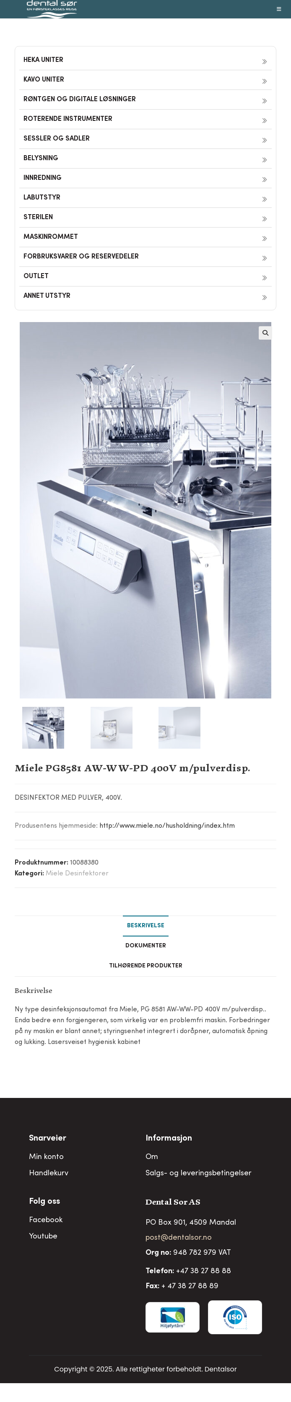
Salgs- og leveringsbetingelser (199, 1173)
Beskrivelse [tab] (145, 926)
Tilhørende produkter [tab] (145, 966)
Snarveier (47, 1139)
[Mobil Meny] (279, 9)
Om (152, 1157)
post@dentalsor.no (179, 1238)
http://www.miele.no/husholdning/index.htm (167, 826)
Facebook (45, 1220)
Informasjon (169, 1139)
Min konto (46, 1157)
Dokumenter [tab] (145, 946)
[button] (265, 333)
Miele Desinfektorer (77, 873)
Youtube (43, 1237)
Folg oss (44, 1202)
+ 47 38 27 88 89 (189, 1286)
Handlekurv (48, 1173)
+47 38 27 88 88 (203, 1271)
